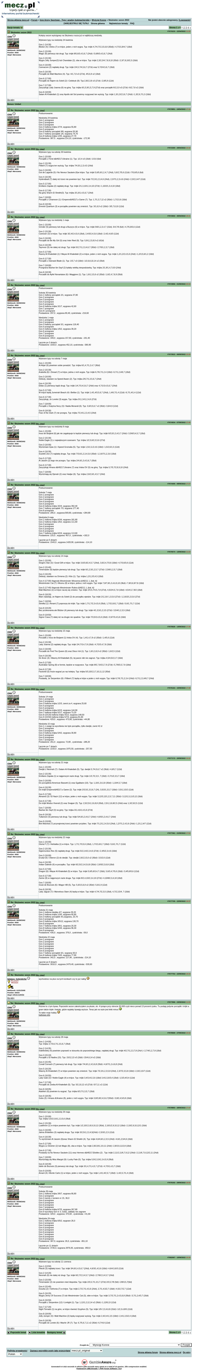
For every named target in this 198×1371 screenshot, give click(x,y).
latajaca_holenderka (17, 979)
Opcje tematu (15, 27)
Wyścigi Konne (99, 20)
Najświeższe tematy (118, 23)
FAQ (132, 23)
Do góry (10, 100)
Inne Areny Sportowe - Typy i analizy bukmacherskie (65, 20)
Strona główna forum (148, 1352)
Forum (34, 20)
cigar (9, 36)
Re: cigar (40, 110)
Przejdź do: (84, 1345)
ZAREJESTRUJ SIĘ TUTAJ (76, 23)
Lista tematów (36, 1332)
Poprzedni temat (16, 1332)
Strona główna (98, 23)
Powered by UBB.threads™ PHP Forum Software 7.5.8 (98, 1368)
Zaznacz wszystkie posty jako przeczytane (50, 1351)
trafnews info (44, 1015)
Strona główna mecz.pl (18, 20)
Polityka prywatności (17, 1351)
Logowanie (184, 20)
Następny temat (56, 1332)
